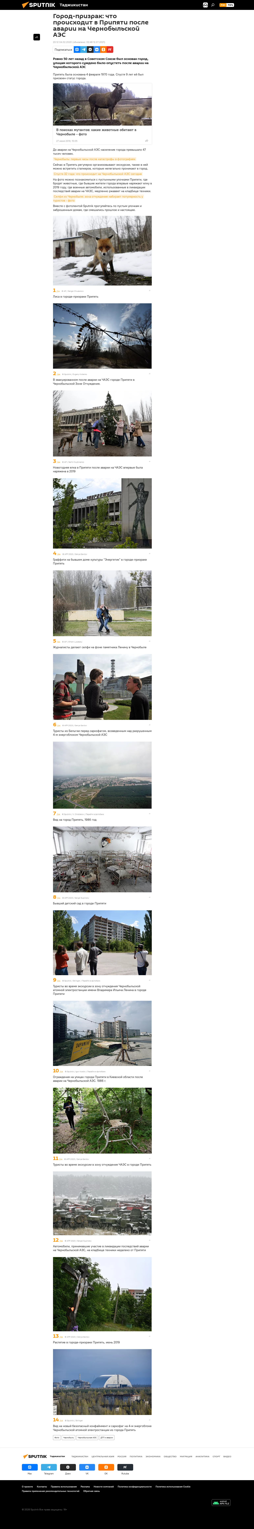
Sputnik (67, 374)
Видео (227, 1456)
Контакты (42, 1486)
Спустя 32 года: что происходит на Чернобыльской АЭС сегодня (98, 174)
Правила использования (64, 1486)
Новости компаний (104, 1486)
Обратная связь (91, 1491)
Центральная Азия (103, 1456)
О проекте (27, 1486)
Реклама (85, 1486)
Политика (136, 1456)
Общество (170, 1456)
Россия (122, 1456)
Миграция (186, 1456)
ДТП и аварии (107, 1437)
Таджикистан (79, 1456)
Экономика (153, 1456)
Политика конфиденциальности (135, 1486)
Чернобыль (68, 1437)
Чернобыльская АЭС (87, 1437)
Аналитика (202, 1456)
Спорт (216, 1456)
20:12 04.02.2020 (62, 42)
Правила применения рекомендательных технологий (50, 1491)
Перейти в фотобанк (95, 814)
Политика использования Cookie (173, 1486)
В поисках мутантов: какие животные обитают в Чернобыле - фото (96, 132)
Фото (56, 1437)
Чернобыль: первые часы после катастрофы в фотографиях (94, 159)
